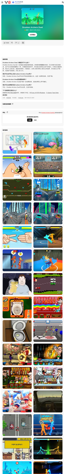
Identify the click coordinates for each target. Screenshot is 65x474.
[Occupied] (17, 448)
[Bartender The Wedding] (47, 378)
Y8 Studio (20, 97)
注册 (30, 120)
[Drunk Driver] (47, 284)
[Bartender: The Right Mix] (47, 307)
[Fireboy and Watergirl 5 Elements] (17, 190)
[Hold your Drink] (17, 284)
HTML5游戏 (12, 93)
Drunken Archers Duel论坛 (48, 112)
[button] (5, 95)
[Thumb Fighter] (17, 166)
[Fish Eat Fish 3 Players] (47, 143)
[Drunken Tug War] (47, 448)
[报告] (17, 42)
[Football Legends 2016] (47, 166)
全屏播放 (32, 35)
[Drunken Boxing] (47, 237)
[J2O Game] (17, 307)
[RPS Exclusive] (17, 237)
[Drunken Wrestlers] (47, 331)
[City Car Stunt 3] (47, 190)
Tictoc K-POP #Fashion (38, 93)
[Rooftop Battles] (17, 260)
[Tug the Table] (17, 143)
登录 (35, 120)
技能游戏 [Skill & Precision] (8, 97)
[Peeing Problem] (17, 331)
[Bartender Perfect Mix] (47, 354)
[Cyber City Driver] (47, 213)
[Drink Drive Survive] (17, 425)
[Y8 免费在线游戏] (8, 2)
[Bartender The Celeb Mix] (17, 378)
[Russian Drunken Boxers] (17, 401)
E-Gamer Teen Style (52, 93)
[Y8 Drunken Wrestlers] (47, 425)
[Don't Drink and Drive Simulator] (47, 401)
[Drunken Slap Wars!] (47, 260)
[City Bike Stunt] (17, 213)
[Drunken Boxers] (17, 354)
